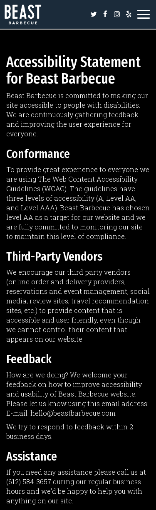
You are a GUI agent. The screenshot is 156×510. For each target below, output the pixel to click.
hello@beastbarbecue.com (73, 413)
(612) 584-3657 (28, 481)
